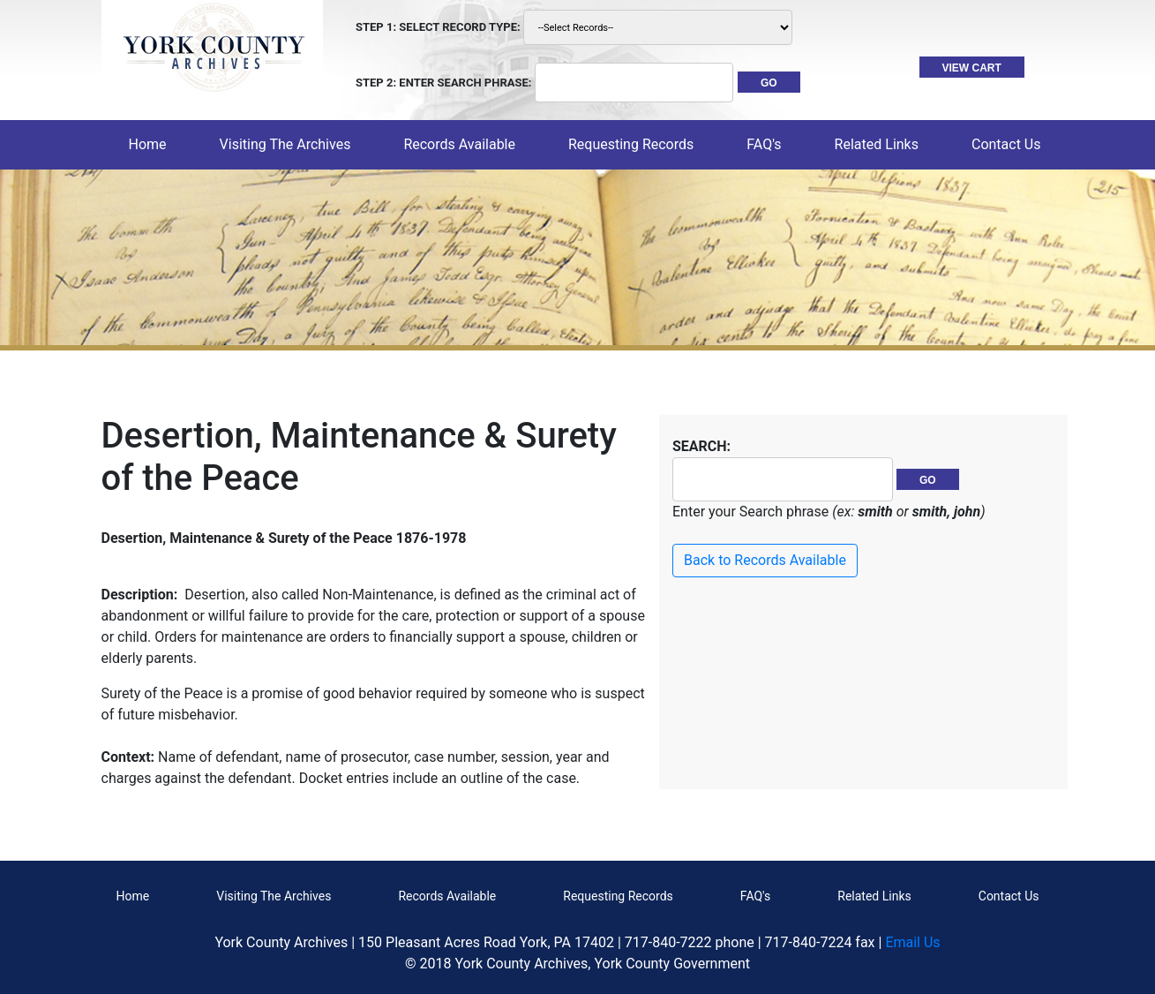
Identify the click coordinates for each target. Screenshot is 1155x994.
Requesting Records (618, 896)
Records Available (447, 896)
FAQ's (763, 144)
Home (151, 143)
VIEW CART (971, 68)
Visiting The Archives (273, 896)
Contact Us (1009, 896)
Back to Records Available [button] (765, 560)
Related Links (874, 896)
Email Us (912, 942)
